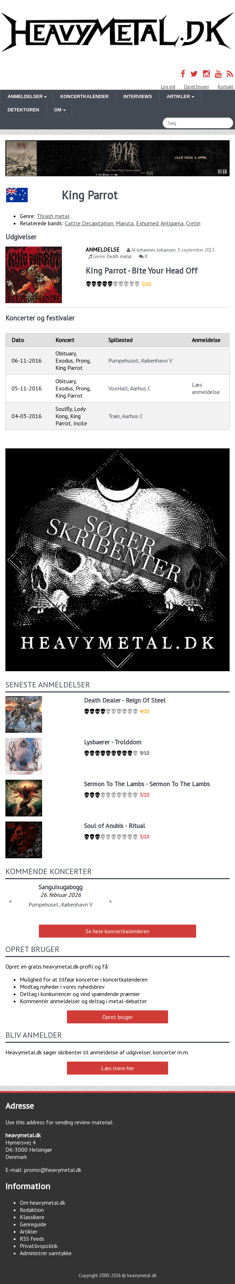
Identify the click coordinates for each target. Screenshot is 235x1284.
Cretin (193, 223)
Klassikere (32, 1217)
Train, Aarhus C (125, 416)
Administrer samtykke (46, 1253)
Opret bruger (196, 87)
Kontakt (225, 87)
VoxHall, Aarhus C (129, 388)
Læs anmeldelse (206, 388)
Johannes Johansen (156, 250)
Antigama (172, 223)
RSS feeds (32, 1238)
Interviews (137, 96)
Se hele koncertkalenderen (117, 931)
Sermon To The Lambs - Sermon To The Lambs (147, 784)
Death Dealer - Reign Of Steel (125, 700)
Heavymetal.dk (117, 32)
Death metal (119, 256)
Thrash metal (53, 216)
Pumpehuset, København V (140, 360)
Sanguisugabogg (60, 887)
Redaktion (32, 1209)
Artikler (28, 1231)
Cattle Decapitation (89, 223)
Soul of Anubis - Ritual (114, 826)
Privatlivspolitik (39, 1245)
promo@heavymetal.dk (52, 1169)
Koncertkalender (84, 96)
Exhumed (147, 223)
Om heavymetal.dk (42, 1202)
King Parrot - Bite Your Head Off (142, 270)
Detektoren (23, 109)
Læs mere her (117, 1068)
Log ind (168, 87)
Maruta (125, 223)
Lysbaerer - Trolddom (112, 742)
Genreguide (33, 1224)
